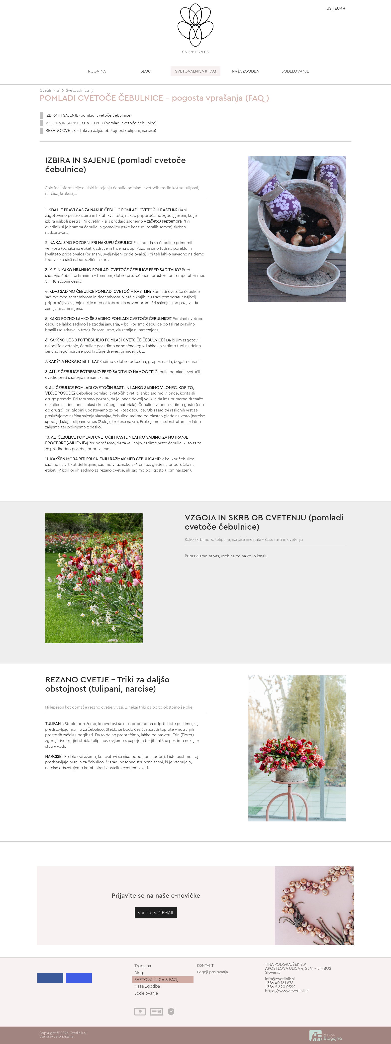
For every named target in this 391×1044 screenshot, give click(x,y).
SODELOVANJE (295, 71)
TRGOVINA (96, 71)
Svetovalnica (77, 90)
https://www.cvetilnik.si (287, 991)
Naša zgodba (147, 986)
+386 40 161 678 (279, 983)
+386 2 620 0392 (280, 987)
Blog (138, 973)
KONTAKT (205, 965)
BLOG (145, 71)
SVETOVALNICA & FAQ (195, 71)
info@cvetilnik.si (280, 979)
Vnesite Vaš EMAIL (156, 912)
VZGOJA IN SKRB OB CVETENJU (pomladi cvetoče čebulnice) (101, 123)
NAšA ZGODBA (245, 71)
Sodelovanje (146, 993)
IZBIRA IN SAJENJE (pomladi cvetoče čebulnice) (89, 115)
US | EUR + (335, 8)
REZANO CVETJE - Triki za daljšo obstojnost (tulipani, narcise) (101, 131)
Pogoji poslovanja (212, 972)
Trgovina (142, 966)
